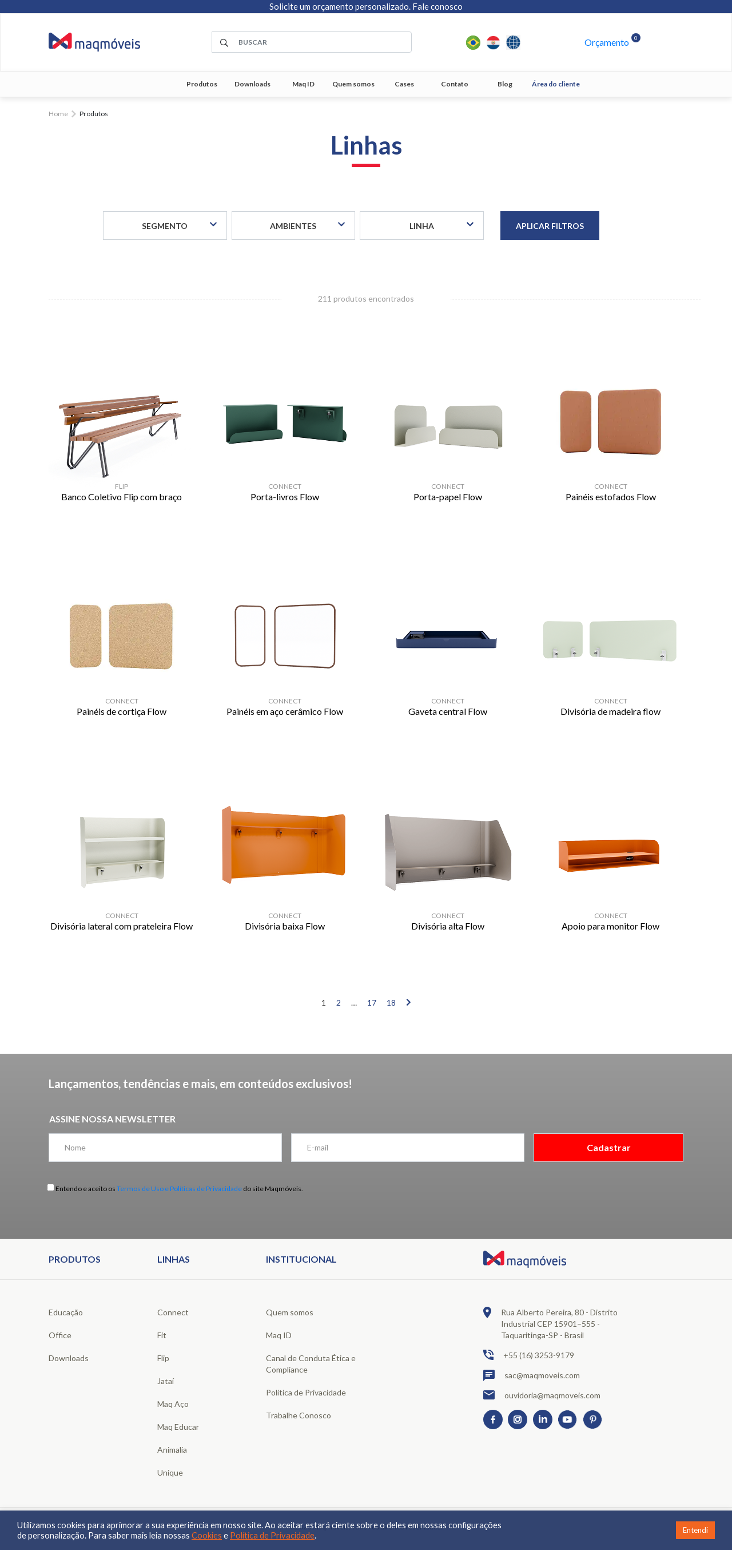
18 (391, 1002)
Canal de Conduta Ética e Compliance (311, 1363)
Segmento (165, 226)
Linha (421, 226)
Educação (66, 1312)
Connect (173, 1312)
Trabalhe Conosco (298, 1415)
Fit (161, 1335)
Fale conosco (437, 6)
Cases (404, 84)
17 (371, 1002)
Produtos (201, 84)
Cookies (207, 1535)
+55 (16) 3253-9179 (528, 1355)
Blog (505, 84)
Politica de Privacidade (306, 1392)
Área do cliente (556, 84)
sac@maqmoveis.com (531, 1375)
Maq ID (303, 84)
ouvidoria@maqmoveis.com (541, 1395)
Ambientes (293, 226)
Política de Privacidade (272, 1535)
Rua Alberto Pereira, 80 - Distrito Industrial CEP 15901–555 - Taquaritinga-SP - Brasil (550, 1323)
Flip (163, 1358)
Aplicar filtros (550, 226)
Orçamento (606, 42)
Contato (454, 84)
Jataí (165, 1381)
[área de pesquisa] (312, 42)
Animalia (172, 1449)
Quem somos (353, 84)
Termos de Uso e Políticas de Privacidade (179, 1188)
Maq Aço (173, 1404)
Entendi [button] (695, 1530)
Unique (170, 1472)
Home (58, 113)
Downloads (252, 84)
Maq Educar (178, 1427)
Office (60, 1335)
